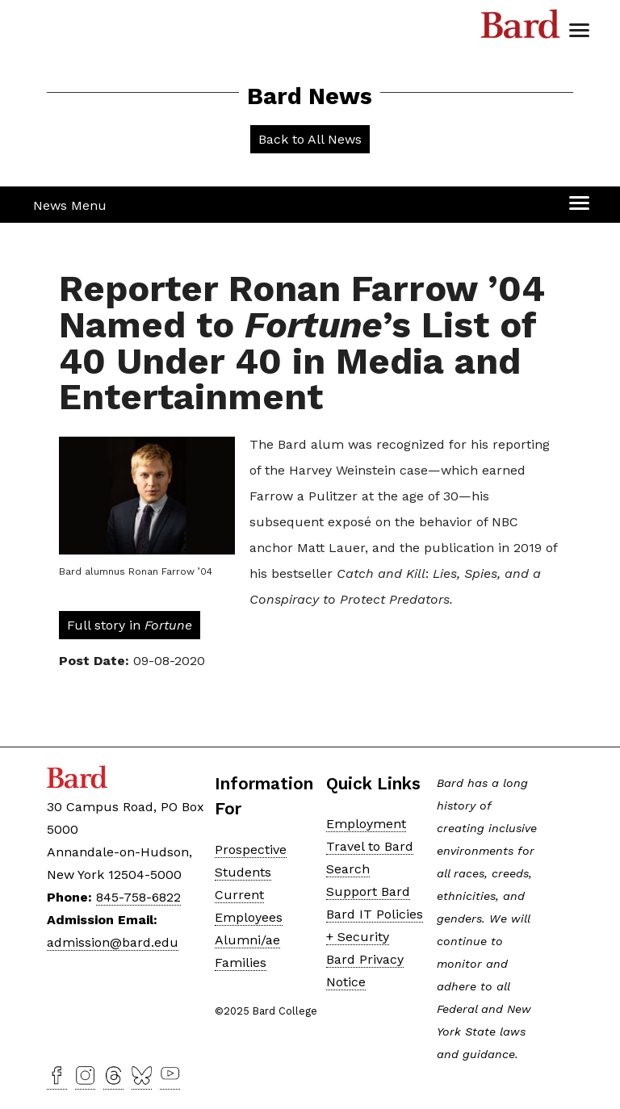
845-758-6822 (138, 897)
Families (240, 962)
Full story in (129, 625)
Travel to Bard (369, 846)
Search (348, 869)
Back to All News (310, 139)
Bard (520, 28)
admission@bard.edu (112, 942)
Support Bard (368, 891)
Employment (366, 823)
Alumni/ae (247, 940)
